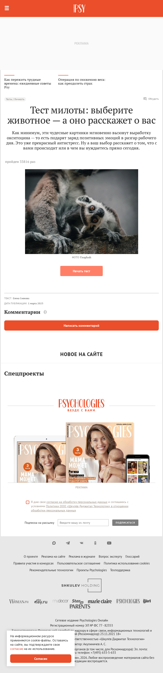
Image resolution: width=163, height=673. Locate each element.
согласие (16, 649)
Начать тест (81, 271)
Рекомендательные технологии (51, 570)
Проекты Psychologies (92, 570)
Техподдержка (120, 570)
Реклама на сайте (53, 556)
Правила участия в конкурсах (33, 563)
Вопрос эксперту (110, 556)
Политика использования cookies (127, 563)
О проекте (31, 556)
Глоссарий (132, 556)
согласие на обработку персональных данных (76, 502)
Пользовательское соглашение (78, 563)
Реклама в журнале (82, 556)
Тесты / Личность (15, 99)
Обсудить (151, 99)
